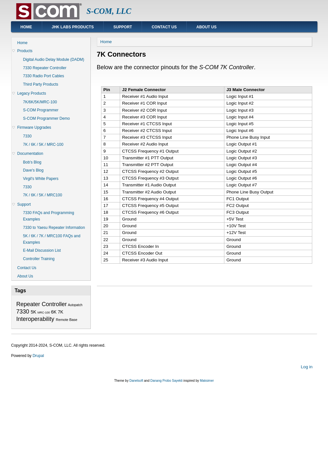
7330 (27, 136)
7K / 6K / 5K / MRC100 (42, 195)
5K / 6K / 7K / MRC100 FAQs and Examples (51, 239)
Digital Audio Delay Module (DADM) (53, 59)
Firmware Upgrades (34, 127)
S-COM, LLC (109, 11)
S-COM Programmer (41, 110)
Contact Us (164, 27)
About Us (206, 27)
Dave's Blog (33, 170)
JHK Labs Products (73, 27)
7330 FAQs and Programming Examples (48, 216)
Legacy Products (31, 93)
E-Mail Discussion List (42, 250)
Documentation (30, 153)
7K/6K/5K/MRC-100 (40, 102)
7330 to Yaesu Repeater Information (54, 227)
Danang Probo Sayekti (166, 380)
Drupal (38, 355)
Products (25, 51)
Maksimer (207, 380)
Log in (307, 366)
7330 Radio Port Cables (43, 76)
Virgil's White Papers (41, 178)
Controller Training (39, 259)
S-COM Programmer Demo (46, 118)
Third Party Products (40, 84)
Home (26, 27)
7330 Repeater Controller (45, 68)
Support (122, 27)
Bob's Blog (32, 162)
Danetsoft (136, 380)
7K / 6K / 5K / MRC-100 (43, 144)
